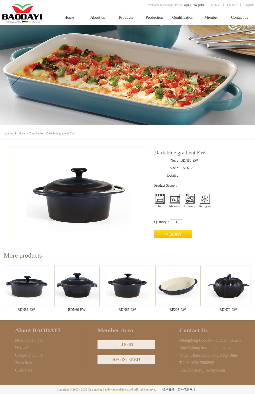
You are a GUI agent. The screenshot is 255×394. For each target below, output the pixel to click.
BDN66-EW (77, 310)
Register (199, 5)
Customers (23, 370)
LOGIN (126, 344)
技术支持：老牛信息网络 (179, 389)
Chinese (232, 5)
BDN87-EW (26, 310)
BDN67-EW (127, 310)
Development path (29, 340)
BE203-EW (178, 310)
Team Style (24, 363)
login (186, 5)
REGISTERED (126, 359)
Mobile (215, 5)
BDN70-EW (228, 310)
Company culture (29, 355)
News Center (25, 348)
